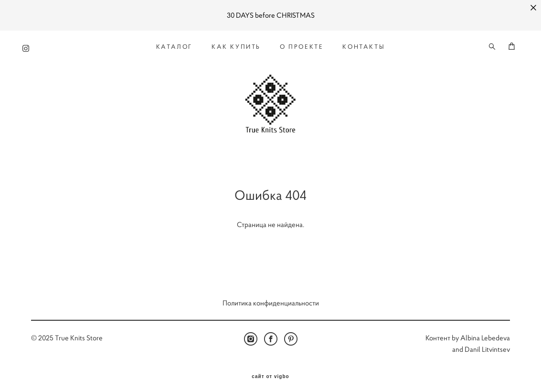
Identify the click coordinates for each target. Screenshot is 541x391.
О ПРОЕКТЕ (301, 44)
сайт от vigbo (270, 369)
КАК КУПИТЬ (236, 44)
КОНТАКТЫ (363, 44)
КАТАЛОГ (174, 44)
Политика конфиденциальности (271, 295)
